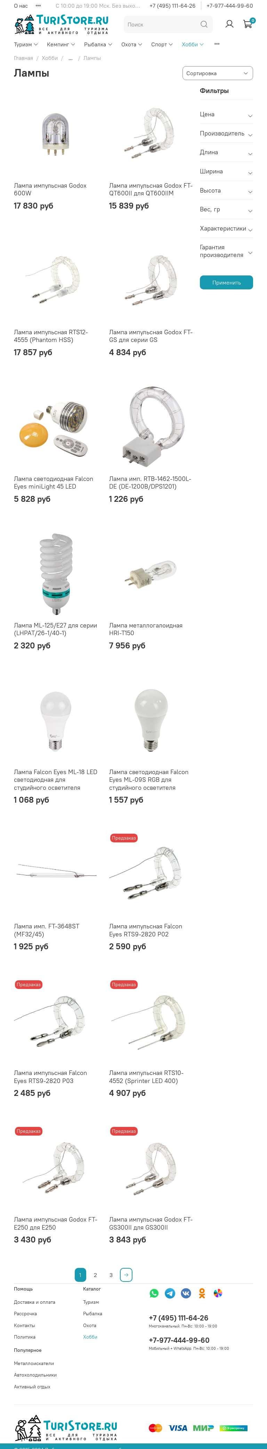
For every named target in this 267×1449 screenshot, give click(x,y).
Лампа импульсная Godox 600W (50, 189)
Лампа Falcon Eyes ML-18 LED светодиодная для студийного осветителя (55, 780)
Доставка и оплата (34, 1302)
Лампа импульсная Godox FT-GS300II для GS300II (151, 1223)
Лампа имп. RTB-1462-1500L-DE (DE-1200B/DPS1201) (150, 483)
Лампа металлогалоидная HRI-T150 (146, 629)
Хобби (193, 44)
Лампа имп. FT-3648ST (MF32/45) (46, 930)
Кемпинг (61, 44)
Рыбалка (98, 44)
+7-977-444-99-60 (230, 5)
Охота (132, 44)
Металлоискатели (34, 1363)
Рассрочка (25, 1313)
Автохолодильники (35, 1375)
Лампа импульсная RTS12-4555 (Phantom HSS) (51, 336)
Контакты (24, 1325)
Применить (226, 282)
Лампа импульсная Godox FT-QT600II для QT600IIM (151, 189)
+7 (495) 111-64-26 (172, 5)
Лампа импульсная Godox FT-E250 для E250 (55, 1223)
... (70, 58)
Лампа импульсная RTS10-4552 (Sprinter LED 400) (146, 1077)
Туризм (26, 44)
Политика (24, 1337)
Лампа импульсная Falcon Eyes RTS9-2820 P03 (50, 1077)
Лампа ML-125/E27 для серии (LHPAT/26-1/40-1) (55, 629)
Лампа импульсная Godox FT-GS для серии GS (151, 336)
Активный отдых (32, 1387)
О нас (21, 5)
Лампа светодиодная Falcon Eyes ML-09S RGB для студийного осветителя (148, 780)
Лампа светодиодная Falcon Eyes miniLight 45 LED (53, 483)
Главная (23, 57)
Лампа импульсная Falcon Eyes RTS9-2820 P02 (145, 930)
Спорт (162, 44)
